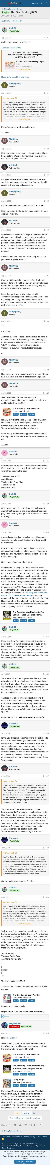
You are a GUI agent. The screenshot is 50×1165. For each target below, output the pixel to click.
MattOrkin (13, 139)
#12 (47, 504)
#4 (48, 175)
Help (39, 1137)
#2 (48, 93)
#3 (48, 149)
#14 (47, 637)
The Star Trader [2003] (11, 48)
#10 (47, 393)
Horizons (13, 724)
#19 (47, 897)
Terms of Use (17, 1137)
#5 (48, 201)
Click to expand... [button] (25, 70)
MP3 (31, 414)
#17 (47, 776)
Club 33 (6, 16)
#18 (47, 848)
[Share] (44, 37)
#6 (48, 230)
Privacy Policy (29, 1137)
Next (27, 1113)
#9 (48, 369)
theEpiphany (15, 83)
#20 (47, 1033)
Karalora (13, 451)
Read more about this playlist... (15, 77)
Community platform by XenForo (22, 1144)
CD (16, 414)
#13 (47, 533)
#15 (47, 674)
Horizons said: (8, 781)
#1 (48, 38)
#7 (48, 276)
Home (44, 1137)
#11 (47, 461)
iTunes (23, 414)
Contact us (6, 1137)
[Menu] (4, 3)
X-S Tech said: (8, 98)
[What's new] (41, 3)
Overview (5, 21)
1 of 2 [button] (17, 1113)
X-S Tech (13, 165)
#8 (48, 321)
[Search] (46, 3)
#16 (47, 733)
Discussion (17, 21)
